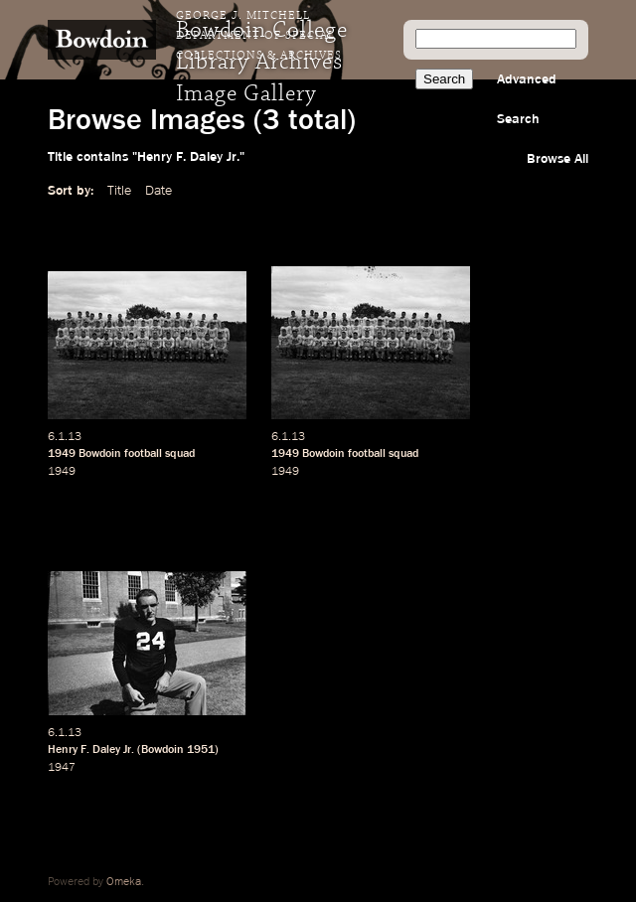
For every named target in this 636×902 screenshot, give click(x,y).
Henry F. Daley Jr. (91, 750)
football (143, 454)
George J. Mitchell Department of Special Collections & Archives (259, 36)
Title (119, 191)
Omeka (123, 882)
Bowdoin (100, 454)
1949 (62, 454)
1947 (62, 768)
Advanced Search (526, 99)
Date (158, 191)
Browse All (557, 159)
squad (180, 454)
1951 (201, 750)
